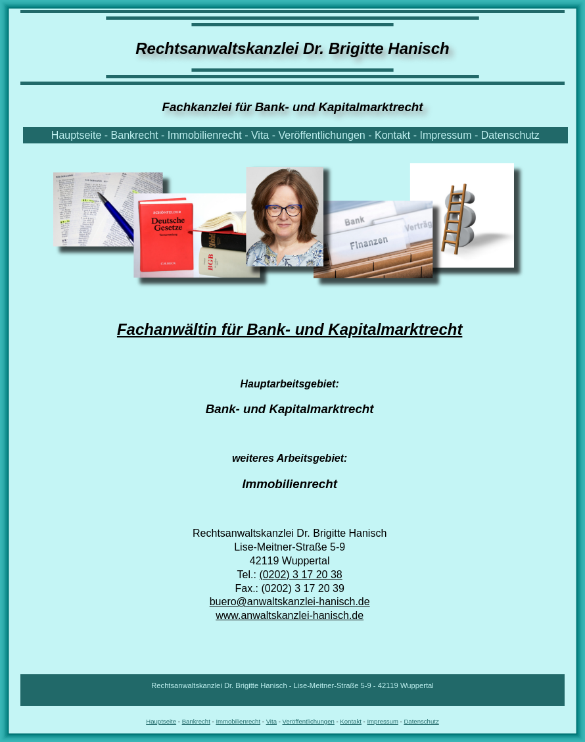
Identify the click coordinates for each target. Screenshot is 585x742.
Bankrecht (134, 135)
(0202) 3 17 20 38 (300, 574)
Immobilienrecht (205, 135)
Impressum (445, 135)
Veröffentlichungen (321, 135)
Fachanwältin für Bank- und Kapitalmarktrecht (289, 329)
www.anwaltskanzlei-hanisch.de (289, 615)
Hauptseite (76, 135)
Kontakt (392, 135)
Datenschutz (510, 135)
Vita (260, 135)
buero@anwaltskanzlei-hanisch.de (290, 601)
